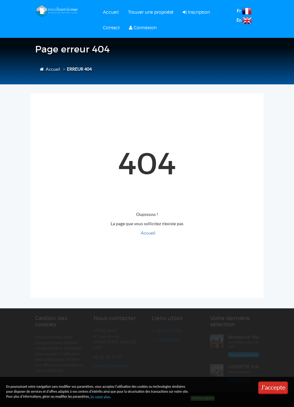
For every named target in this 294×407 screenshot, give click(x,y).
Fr (239, 10)
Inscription (196, 12)
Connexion (143, 27)
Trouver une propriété (150, 12)
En (239, 20)
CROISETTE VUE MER (248, 367)
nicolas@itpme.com (111, 366)
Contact (111, 27)
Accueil (111, 12)
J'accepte (273, 387)
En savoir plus (100, 397)
